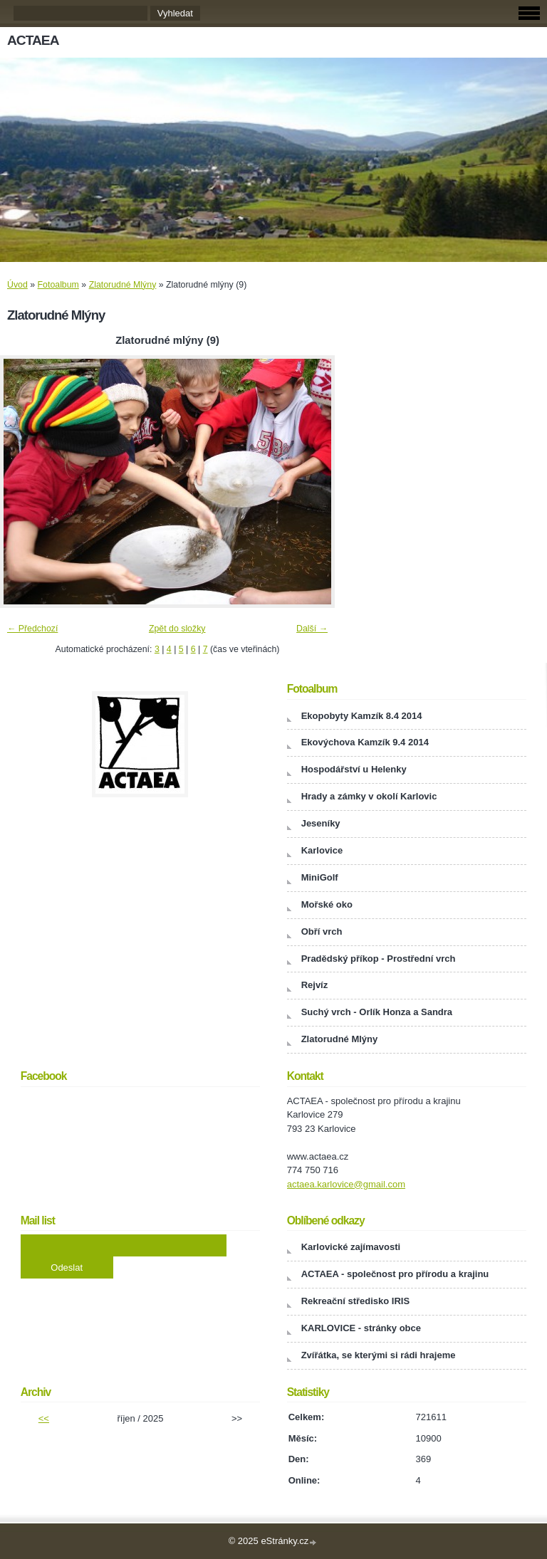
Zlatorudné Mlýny (123, 285)
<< (43, 1418)
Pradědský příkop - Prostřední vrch (378, 958)
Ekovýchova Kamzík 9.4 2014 (365, 742)
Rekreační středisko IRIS (355, 1301)
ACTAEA (33, 40)
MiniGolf (319, 877)
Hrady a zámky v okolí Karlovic (369, 796)
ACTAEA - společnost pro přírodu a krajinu (395, 1274)
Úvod (17, 285)
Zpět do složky (177, 629)
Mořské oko (327, 904)
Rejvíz (314, 985)
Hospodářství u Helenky (354, 769)
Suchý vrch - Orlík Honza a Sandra (376, 1012)
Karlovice (322, 850)
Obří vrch (322, 931)
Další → (312, 629)
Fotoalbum (58, 285)
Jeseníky (320, 823)
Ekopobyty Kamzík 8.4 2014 (361, 715)
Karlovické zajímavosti (350, 1247)
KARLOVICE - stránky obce (361, 1328)
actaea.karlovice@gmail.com (346, 1184)
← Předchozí (32, 629)
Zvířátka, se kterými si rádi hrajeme (378, 1355)
